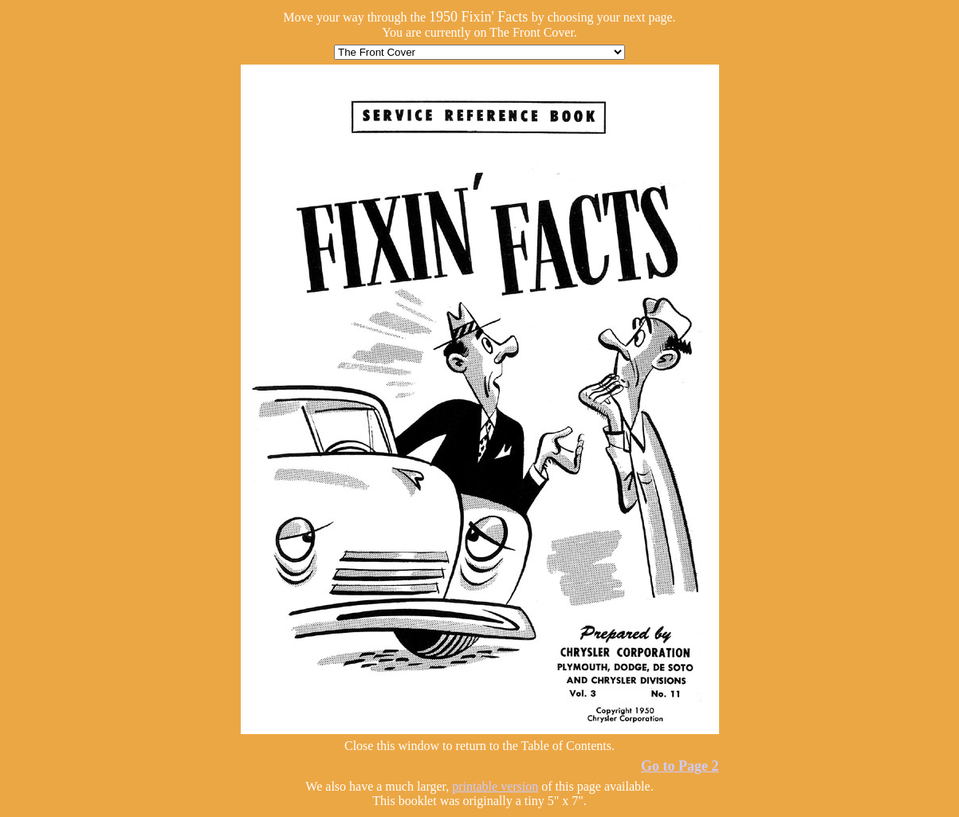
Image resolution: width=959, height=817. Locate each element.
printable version (495, 786)
